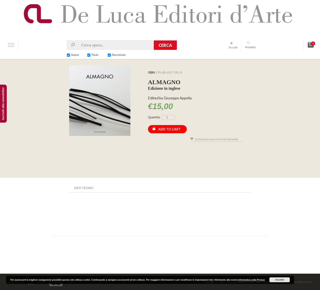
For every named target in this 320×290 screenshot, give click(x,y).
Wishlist (251, 47)
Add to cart (170, 130)
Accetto (279, 279)
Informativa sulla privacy (296, 281)
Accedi (233, 47)
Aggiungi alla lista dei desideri (217, 140)
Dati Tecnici (84, 188)
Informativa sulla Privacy (251, 280)
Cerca (165, 45)
